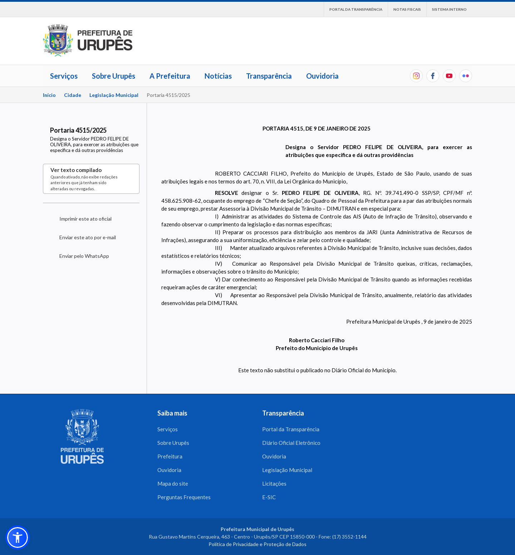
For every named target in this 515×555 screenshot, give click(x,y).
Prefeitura (169, 456)
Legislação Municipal (113, 95)
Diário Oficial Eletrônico (291, 442)
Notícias (218, 76)
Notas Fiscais (407, 9)
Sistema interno (449, 9)
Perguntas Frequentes (184, 497)
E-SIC (269, 497)
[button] (17, 537)
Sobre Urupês (113, 76)
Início (49, 95)
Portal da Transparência (355, 9)
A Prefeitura (169, 76)
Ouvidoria (322, 76)
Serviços (64, 76)
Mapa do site (172, 483)
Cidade (72, 95)
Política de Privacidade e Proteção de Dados (257, 544)
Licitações (274, 483)
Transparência (269, 76)
